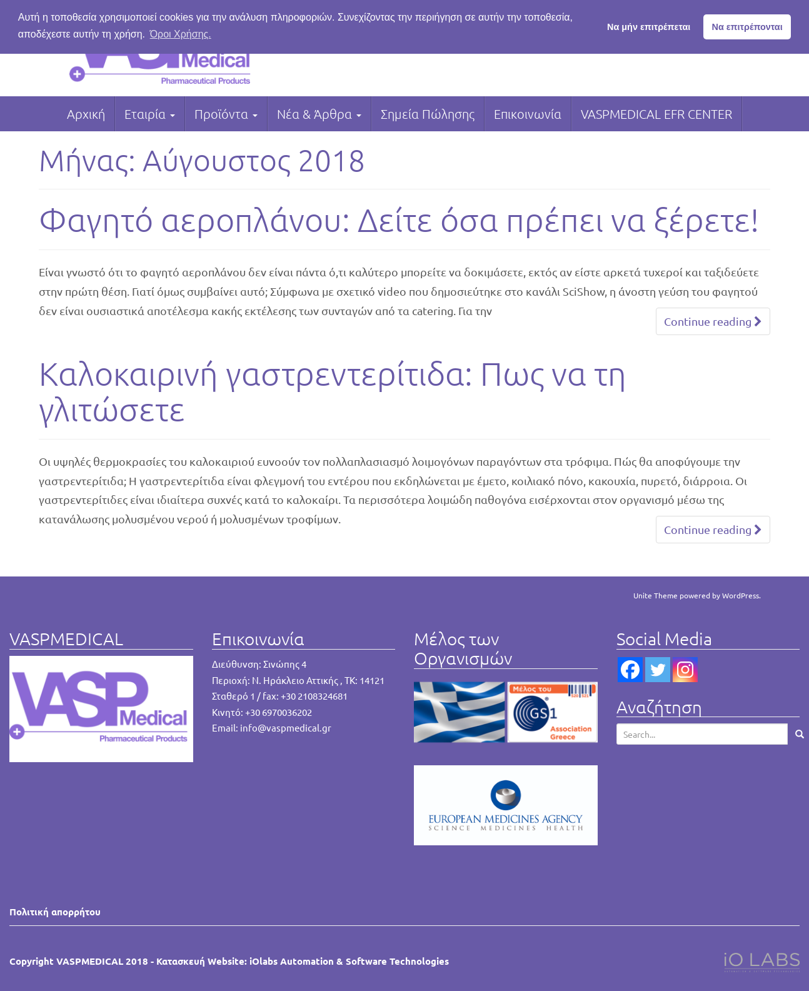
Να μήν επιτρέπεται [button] (648, 27)
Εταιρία (149, 113)
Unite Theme (655, 595)
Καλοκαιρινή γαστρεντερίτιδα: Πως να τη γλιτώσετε (332, 391)
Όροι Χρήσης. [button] (180, 34)
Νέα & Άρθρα (319, 113)
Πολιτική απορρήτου (55, 911)
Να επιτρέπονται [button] (747, 27)
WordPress (740, 595)
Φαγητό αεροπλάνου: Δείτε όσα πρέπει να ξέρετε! (399, 219)
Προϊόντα (226, 113)
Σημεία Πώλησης (428, 113)
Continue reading (713, 321)
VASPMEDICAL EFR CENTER (656, 113)
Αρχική (86, 113)
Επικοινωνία (527, 113)
